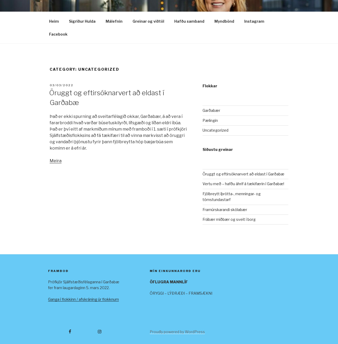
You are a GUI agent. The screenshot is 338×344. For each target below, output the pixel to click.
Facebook (58, 34)
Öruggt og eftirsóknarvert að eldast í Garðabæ (243, 174)
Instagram (254, 21)
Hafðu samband (189, 21)
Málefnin (114, 21)
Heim (54, 21)
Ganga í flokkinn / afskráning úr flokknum (83, 299)
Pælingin (210, 120)
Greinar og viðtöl (148, 21)
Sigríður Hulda (82, 21)
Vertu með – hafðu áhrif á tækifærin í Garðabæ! (243, 183)
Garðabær (211, 110)
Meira (56, 160)
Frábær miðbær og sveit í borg (229, 219)
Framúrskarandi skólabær (225, 209)
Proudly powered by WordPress (177, 331)
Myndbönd (224, 21)
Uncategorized (215, 130)
